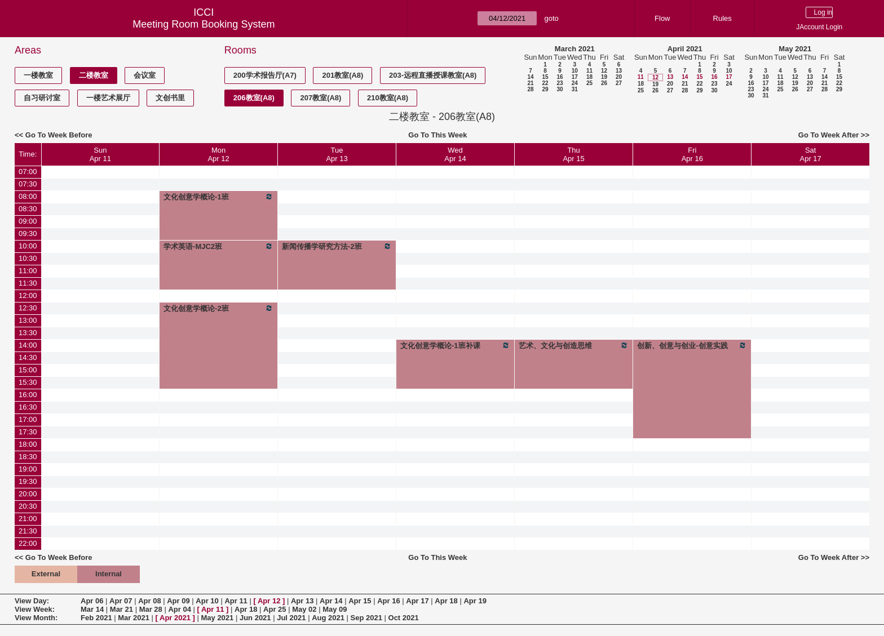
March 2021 (575, 49)
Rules (722, 18)
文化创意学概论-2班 (218, 308)
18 (589, 77)
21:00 (28, 518)
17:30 (28, 432)
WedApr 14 (455, 154)
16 (559, 77)
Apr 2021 (175, 617)
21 (530, 83)
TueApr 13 (336, 154)
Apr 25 (274, 609)
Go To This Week (437, 135)
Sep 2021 (366, 617)
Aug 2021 (328, 617)
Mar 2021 (133, 617)
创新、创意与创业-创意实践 (692, 345)
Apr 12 (269, 601)
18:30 (28, 456)
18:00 (28, 444)
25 (589, 83)
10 (575, 71)
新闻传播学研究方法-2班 (337, 246)
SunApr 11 (100, 154)
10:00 (28, 246)
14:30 (28, 357)
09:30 (28, 233)
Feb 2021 (96, 617)
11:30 (28, 283)
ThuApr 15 (573, 154)
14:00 (28, 345)
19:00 (28, 469)
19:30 (28, 481)
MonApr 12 (218, 154)
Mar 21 (121, 609)
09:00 (28, 221)
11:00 (28, 270)
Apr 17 (417, 601)
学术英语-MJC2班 (218, 246)
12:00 (28, 295)
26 (604, 83)
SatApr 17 (810, 154)
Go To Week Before (58, 135)
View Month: (36, 617)
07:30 (28, 184)
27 (619, 83)
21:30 (28, 531)
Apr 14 (331, 601)
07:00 (28, 171)
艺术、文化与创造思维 (574, 345)
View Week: (35, 609)
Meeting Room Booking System (203, 24)
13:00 (28, 320)
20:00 (28, 494)
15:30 (28, 382)
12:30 (28, 308)
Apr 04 (179, 609)
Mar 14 (92, 609)
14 (530, 77)
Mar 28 (150, 609)
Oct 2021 (403, 617)
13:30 (28, 332)
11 (589, 71)
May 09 (334, 609)
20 (619, 77)
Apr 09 (178, 601)
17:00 (28, 419)
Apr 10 (207, 601)
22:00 (28, 543)
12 (604, 71)
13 (619, 71)
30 (559, 89)
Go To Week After (828, 135)
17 (575, 77)
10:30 (28, 258)
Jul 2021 (291, 617)
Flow (662, 18)
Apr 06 (92, 601)
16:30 (28, 407)
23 (559, 83)
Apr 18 (446, 601)
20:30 (28, 506)
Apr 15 (359, 601)
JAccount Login (819, 27)
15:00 (28, 370)
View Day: (32, 601)
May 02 (304, 609)
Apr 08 (149, 601)
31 (575, 89)
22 (545, 83)
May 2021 (795, 49)
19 (604, 77)
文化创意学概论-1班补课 (455, 345)
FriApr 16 (692, 154)
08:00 (28, 196)
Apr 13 (302, 601)
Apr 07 (120, 601)
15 (545, 77)
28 (530, 89)
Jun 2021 (255, 617)
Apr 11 (235, 601)
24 (575, 83)
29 (545, 89)
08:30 (28, 208)
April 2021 (685, 49)
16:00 (28, 394)
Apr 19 (474, 601)
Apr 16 (388, 601)
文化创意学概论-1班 (218, 196)
